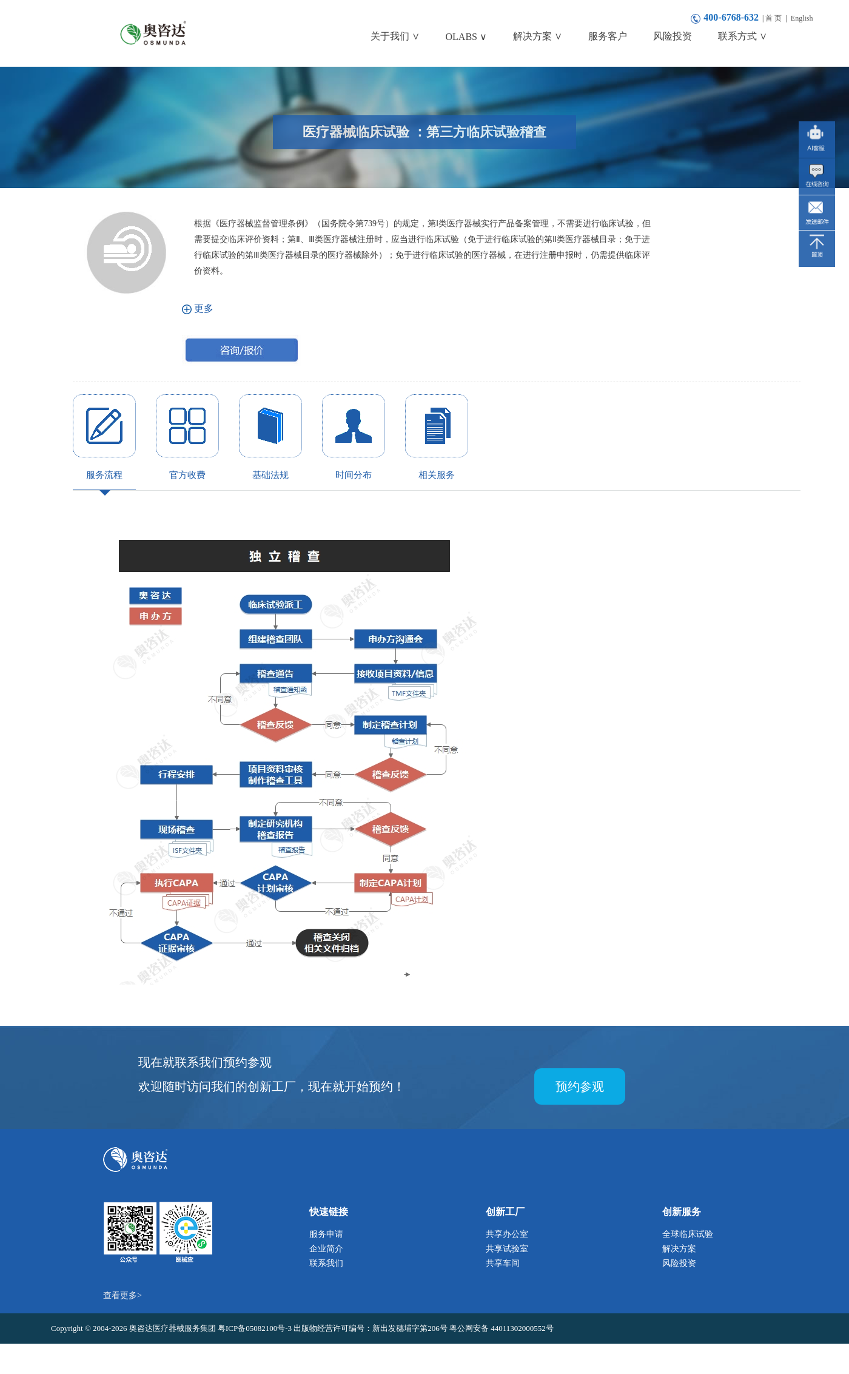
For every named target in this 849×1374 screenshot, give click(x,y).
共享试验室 (507, 1248)
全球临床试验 (687, 1234)
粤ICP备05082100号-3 (256, 1328)
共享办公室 (507, 1234)
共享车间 (503, 1263)
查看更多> (122, 1295)
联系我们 (326, 1263)
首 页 (773, 18)
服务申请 (326, 1234)
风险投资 (679, 1263)
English (802, 18)
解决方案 (679, 1248)
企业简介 (326, 1248)
